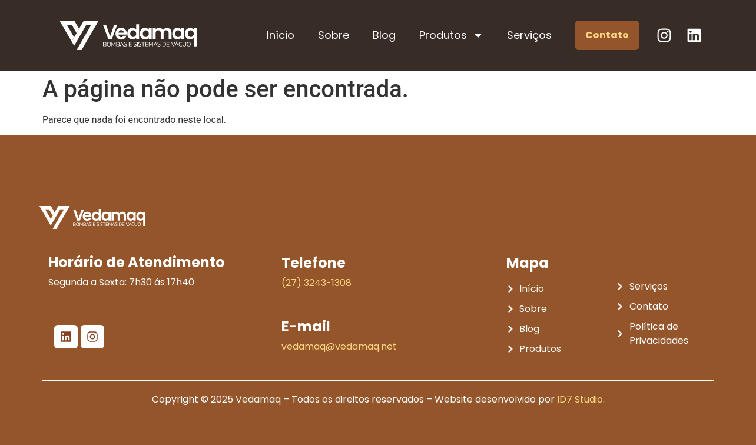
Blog (384, 35)
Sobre (333, 35)
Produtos (451, 35)
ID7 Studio (580, 399)
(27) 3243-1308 (316, 283)
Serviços (529, 35)
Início (280, 35)
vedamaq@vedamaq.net (339, 346)
